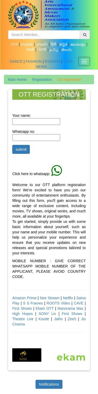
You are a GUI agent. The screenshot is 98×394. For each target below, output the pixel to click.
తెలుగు (66, 50)
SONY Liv (47, 314)
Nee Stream (49, 298)
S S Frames (33, 303)
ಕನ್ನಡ (63, 44)
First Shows (22, 308)
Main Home (17, 79)
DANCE (16, 61)
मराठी (30, 50)
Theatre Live (23, 319)
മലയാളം (78, 44)
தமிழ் (54, 50)
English (27, 44)
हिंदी (54, 44)
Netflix (68, 298)
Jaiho (58, 319)
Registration (42, 79)
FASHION (34, 61)
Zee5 (73, 319)
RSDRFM (52, 61)
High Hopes (23, 314)
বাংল (15, 44)
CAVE (79, 303)
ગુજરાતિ (42, 44)
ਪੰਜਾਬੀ (42, 50)
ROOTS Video (59, 303)
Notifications (49, 384)
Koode (44, 319)
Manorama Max (70, 308)
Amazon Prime (24, 298)
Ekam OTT (45, 308)
